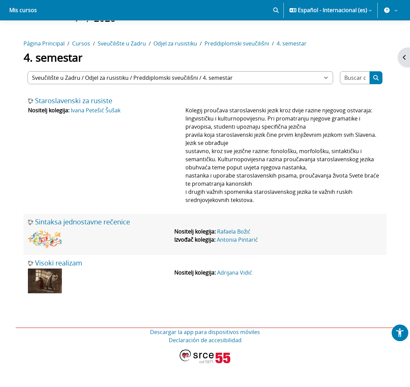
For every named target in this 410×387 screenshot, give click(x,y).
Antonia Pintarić (237, 263)
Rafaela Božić (234, 255)
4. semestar (292, 67)
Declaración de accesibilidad (205, 364)
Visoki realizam (59, 287)
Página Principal (44, 67)
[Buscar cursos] (355, 101)
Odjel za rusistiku (176, 67)
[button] (276, 34)
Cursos (82, 67)
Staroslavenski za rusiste (74, 124)
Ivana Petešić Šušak (96, 134)
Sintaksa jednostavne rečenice (83, 246)
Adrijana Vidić (234, 296)
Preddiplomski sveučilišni (237, 67)
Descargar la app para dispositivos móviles (205, 356)
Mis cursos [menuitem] (23, 34)
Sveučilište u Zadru (122, 67)
